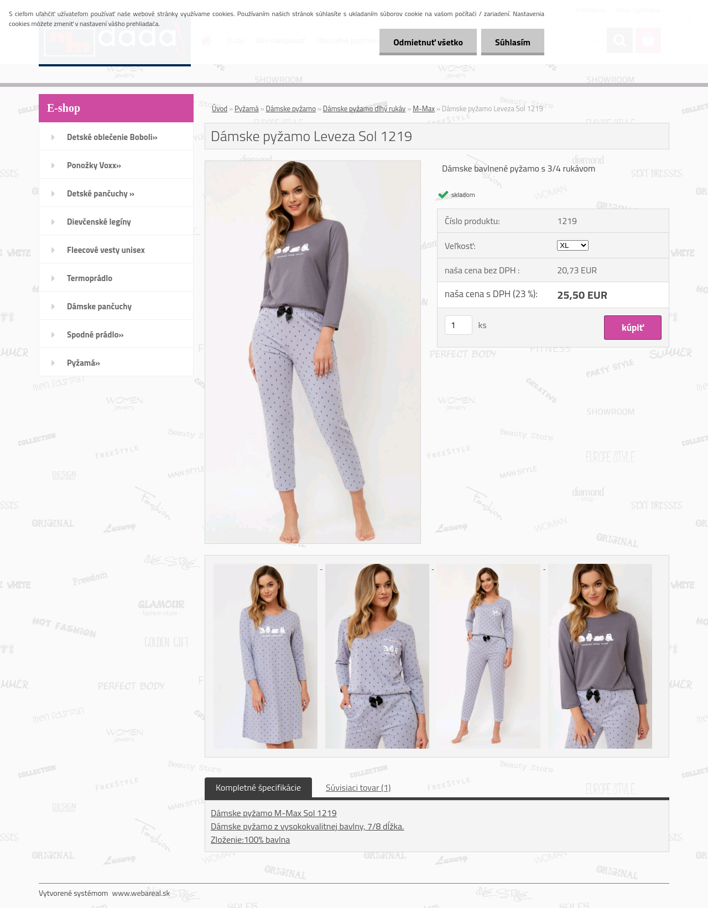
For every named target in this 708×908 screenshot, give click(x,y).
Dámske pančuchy (99, 306)
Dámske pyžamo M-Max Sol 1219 (274, 812)
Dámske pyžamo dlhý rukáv (364, 108)
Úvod (219, 108)
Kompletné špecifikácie (258, 787)
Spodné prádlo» (95, 334)
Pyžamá (247, 108)
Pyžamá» (83, 362)
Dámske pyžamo (291, 108)
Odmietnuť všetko (428, 42)
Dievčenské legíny (99, 221)
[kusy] (458, 325)
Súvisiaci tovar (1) (358, 787)
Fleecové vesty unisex (106, 249)
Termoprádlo (89, 278)
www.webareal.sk (141, 893)
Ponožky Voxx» (94, 165)
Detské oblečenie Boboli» (112, 137)
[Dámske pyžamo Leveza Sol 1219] (312, 165)
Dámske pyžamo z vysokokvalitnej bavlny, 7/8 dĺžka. (307, 826)
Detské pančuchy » (100, 193)
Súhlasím (512, 42)
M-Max (424, 108)
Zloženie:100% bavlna (250, 839)
